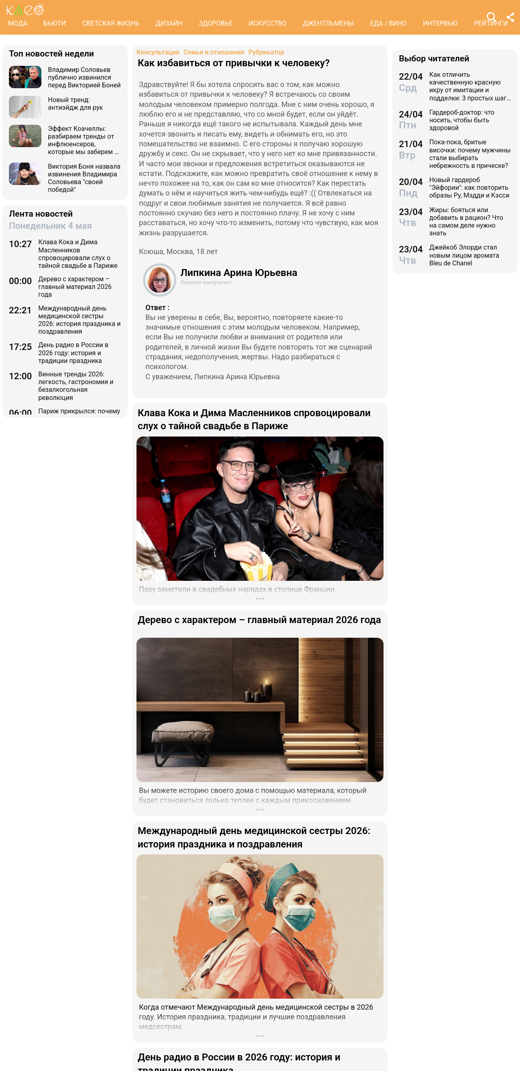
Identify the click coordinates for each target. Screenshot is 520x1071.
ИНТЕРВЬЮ (440, 23)
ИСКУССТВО (267, 23)
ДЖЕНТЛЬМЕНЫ (328, 23)
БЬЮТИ (54, 23)
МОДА (17, 23)
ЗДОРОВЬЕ (216, 23)
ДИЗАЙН (169, 23)
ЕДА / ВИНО (388, 23)
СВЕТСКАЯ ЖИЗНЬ (110, 23)
